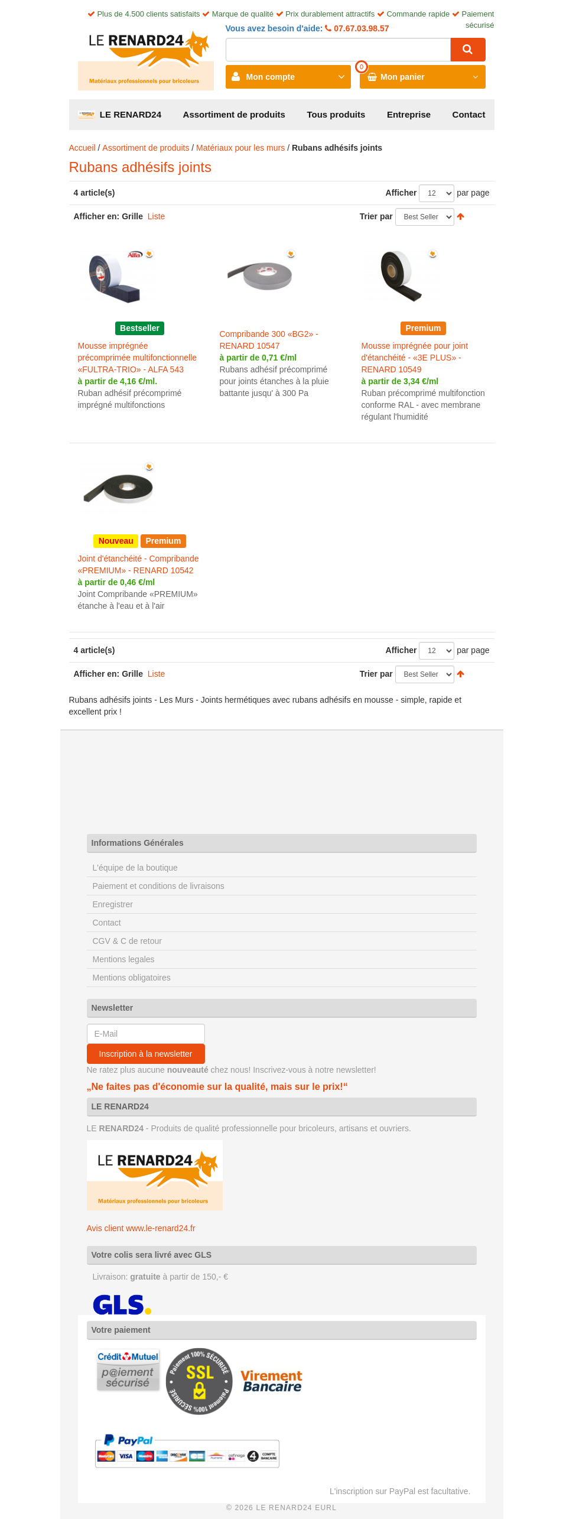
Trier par (376, 216)
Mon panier (402, 77)
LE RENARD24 (120, 114)
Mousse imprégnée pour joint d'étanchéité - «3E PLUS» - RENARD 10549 (415, 357)
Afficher (401, 192)
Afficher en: (97, 216)
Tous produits (336, 114)
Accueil (82, 147)
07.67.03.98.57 (360, 28)
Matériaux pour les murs (240, 147)
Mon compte (270, 77)
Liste (156, 216)
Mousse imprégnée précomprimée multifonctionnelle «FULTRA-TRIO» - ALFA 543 (137, 357)
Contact (469, 114)
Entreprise (409, 114)
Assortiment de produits (234, 114)
